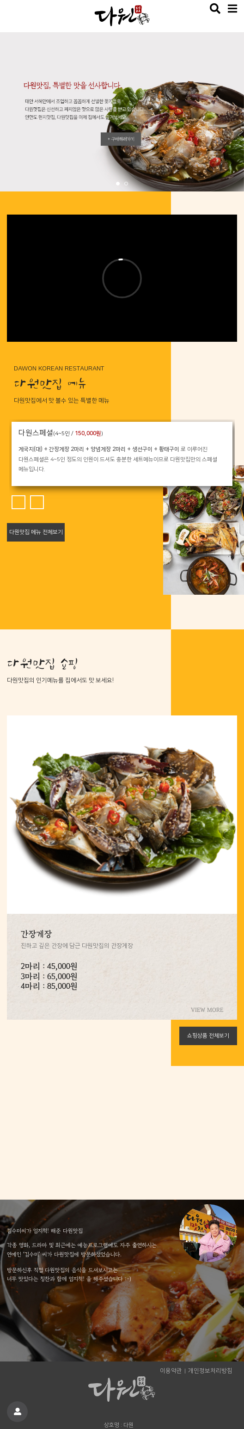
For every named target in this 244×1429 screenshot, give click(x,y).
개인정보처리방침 (210, 1370)
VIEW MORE (207, 1010)
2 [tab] (127, 184)
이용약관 (171, 1370)
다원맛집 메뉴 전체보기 (36, 532)
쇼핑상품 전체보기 (208, 1036)
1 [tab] (118, 184)
